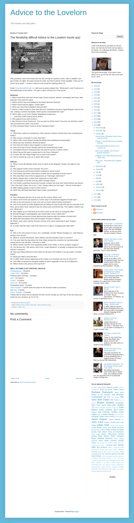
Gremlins (99, 414)
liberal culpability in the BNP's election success (106, 462)
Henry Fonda (109, 416)
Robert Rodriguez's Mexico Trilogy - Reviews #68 (113, 303)
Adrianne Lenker (112, 387)
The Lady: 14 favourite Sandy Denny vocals (111, 255)
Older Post (79, 378)
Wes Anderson (102, 447)
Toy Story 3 (102, 445)
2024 (96, 92)
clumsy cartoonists (107, 456)
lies (123, 462)
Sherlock (109, 438)
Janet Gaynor (99, 419)
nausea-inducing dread (98, 467)
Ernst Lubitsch (105, 410)
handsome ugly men (118, 456)
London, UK (21, 307)
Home (47, 378)
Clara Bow (111, 405)
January (99, 190)
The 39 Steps (100, 443)
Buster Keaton (105, 402)
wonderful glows (106, 471)
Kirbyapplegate (16, 271)
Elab (12, 278)
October (99, 134)
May (97, 178)
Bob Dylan (104, 399)
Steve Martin (104, 441)
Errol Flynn (119, 410)
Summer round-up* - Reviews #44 (111, 319)
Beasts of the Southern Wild (103, 395)
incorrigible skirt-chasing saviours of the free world (107, 458)
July (97, 172)
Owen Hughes (15, 287)
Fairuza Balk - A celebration (113, 224)
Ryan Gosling (97, 438)
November (99, 131)
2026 (96, 86)
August (98, 169)
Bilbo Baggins (115, 397)
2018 (96, 110)
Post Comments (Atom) (28, 382)
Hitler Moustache (119, 416)
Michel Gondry (111, 430)
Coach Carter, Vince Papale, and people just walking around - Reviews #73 (113, 271)
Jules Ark (13, 283)
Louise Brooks (96, 427)
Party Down (95, 434)
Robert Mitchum (104, 436)
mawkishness (120, 464)
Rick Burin (99, 209)
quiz (49, 305)
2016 (96, 116)
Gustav (13, 280)
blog (32, 305)
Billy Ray (13, 290)
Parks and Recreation (116, 432)
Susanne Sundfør (117, 441)
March (98, 184)
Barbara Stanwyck (102, 392)
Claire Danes (101, 405)
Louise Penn (15, 273)
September (100, 166)
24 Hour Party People (98, 387)
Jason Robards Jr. (116, 419)
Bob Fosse (114, 400)
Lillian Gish (103, 425)
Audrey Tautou (118, 389)
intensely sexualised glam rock (99, 460)
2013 (96, 125)
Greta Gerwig (108, 414)
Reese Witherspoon (109, 434)
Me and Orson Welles (98, 429)
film (35, 305)
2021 (96, 101)
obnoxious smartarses (112, 467)
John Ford (97, 422)
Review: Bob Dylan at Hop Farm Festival (113, 240)
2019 (96, 107)
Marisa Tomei (107, 427)
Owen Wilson (102, 432)
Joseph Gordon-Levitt (112, 422)
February (99, 187)
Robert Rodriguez (117, 436)
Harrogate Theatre (97, 416)
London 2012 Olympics (117, 425)
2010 (96, 200)
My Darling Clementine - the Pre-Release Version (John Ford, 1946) (113, 366)
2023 (96, 95)
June (97, 175)
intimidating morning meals (116, 460)
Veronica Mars (111, 445)
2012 (96, 194)
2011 (96, 197)
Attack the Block (106, 389)
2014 (96, 122)
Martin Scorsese (118, 427)
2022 (96, 98)
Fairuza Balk (96, 412)
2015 (96, 119)
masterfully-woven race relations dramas (103, 464)
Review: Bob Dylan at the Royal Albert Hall (112, 349)
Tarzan (93, 443)
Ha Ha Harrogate (119, 414)
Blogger (76, 511)
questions (44, 305)
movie (39, 305)
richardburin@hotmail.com (25, 88)
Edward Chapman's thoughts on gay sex (106, 407)
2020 (96, 104)
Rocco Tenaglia (16, 292)
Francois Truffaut (110, 412)
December (99, 128)
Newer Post (15, 378)
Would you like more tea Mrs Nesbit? (108, 451)
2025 (96, 89)
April (97, 181)
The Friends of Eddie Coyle (113, 443)
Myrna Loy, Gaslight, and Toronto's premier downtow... (107, 152)
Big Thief (107, 397)
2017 (96, 113)
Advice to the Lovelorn (48, 12)
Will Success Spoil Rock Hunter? (107, 449)
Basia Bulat (119, 392)
